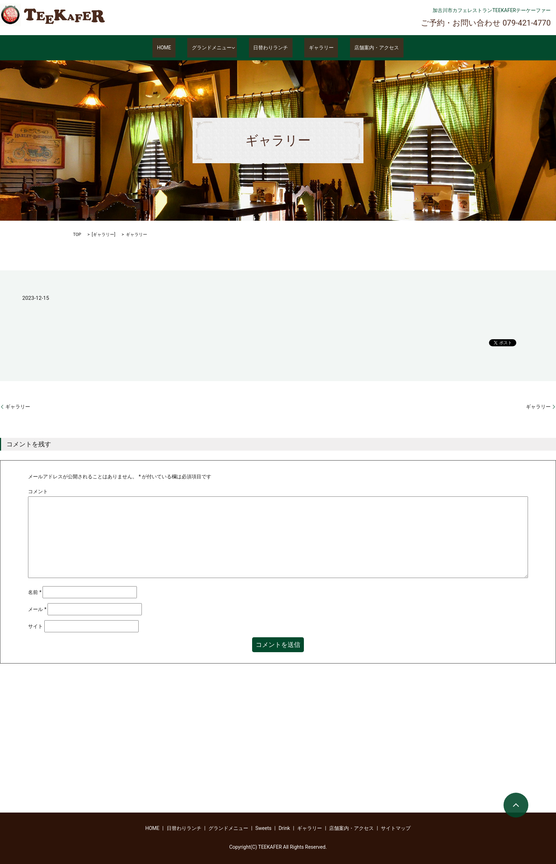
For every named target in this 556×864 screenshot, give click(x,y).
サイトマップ (396, 828)
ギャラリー (317, 48)
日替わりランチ (275, 48)
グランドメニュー (216, 48)
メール (37, 609)
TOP (77, 234)
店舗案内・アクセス (363, 48)
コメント (38, 491)
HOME (177, 48)
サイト (35, 626)
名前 (34, 592)
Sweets (263, 828)
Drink (284, 828)
